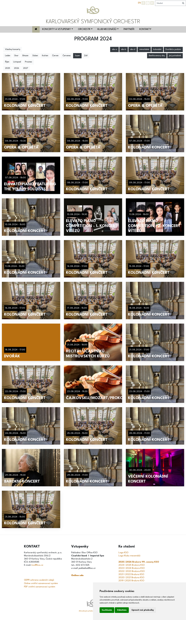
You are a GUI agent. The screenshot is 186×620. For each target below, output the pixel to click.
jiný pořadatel (175, 56)
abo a (114, 49)
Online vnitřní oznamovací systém (41, 583)
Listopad (17, 62)
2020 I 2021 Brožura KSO (131, 577)
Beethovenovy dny (157, 56)
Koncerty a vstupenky (56, 29)
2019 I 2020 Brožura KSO (131, 581)
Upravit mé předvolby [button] (143, 610)
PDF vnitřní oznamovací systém (39, 587)
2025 (7, 68)
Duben (35, 56)
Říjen (7, 62)
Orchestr (84, 29)
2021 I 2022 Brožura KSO (131, 574)
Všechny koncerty (12, 49)
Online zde (77, 575)
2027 (25, 68)
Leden (7, 56)
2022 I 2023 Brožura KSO (131, 571)
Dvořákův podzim (173, 49)
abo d (132, 49)
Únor (16, 56)
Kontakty (145, 29)
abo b (123, 49)
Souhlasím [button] (107, 610)
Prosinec (28, 62)
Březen (25, 56)
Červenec (67, 56)
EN (139, 3)
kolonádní (157, 49)
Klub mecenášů (106, 29)
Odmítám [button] (122, 610)
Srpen (77, 56)
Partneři (129, 29)
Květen (45, 56)
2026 (16, 68)
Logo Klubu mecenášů (129, 556)
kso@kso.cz (37, 565)
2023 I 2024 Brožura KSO (131, 568)
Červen (55, 56)
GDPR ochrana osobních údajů (39, 580)
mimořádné (144, 49)
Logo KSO (123, 552)
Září (86, 56)
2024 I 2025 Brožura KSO (131, 565)
